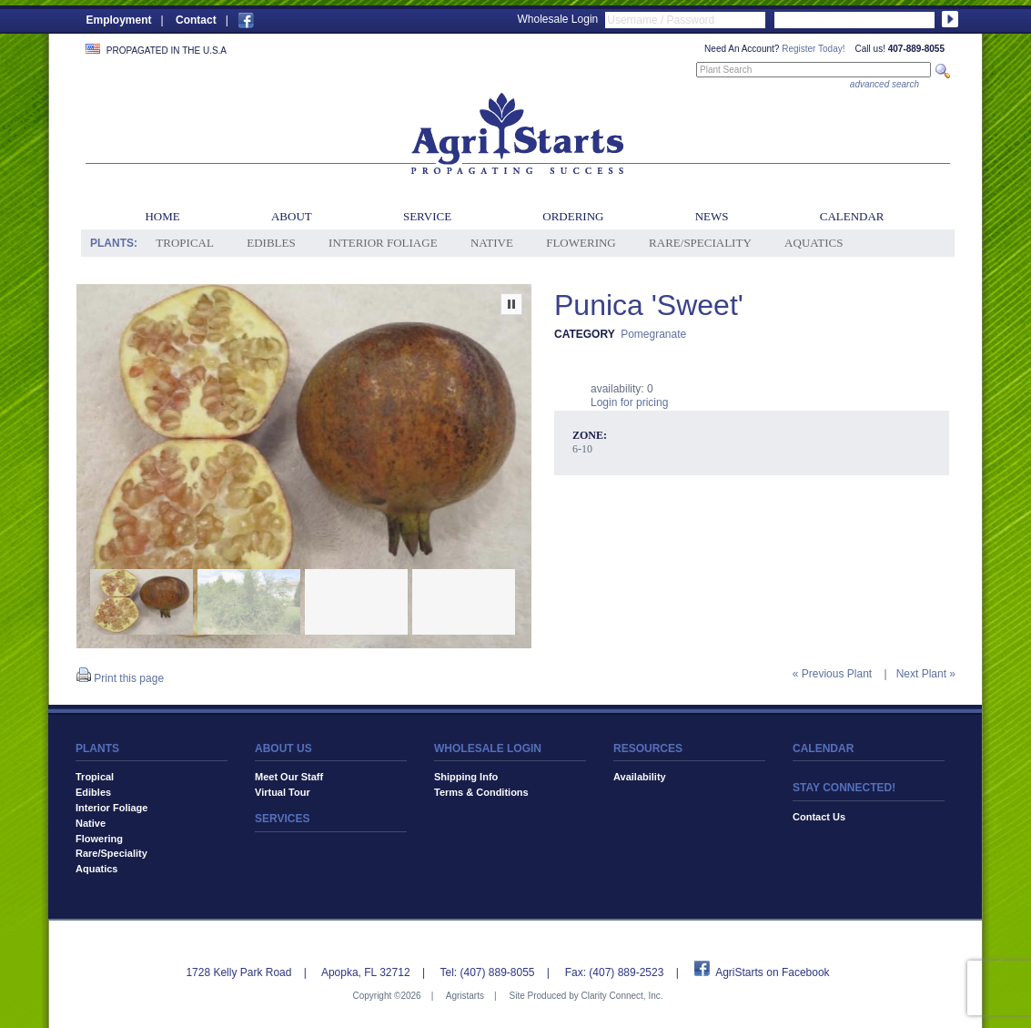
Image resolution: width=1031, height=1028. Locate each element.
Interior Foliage (383, 242)
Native (491, 242)
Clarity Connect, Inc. (621, 996)
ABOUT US (283, 748)
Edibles (271, 242)
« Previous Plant (832, 673)
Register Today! (813, 49)
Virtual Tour (282, 792)
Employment (119, 20)
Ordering (572, 216)
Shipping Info (466, 776)
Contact (196, 20)
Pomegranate (653, 334)
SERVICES (282, 818)
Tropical (185, 242)
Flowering (581, 242)
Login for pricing (629, 402)
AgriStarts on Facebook (772, 972)
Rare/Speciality (700, 242)
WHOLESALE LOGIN (487, 748)
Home (162, 216)
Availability (639, 776)
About (291, 216)
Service (427, 216)
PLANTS (97, 748)
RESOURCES (647, 748)
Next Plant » (925, 673)
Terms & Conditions (481, 792)
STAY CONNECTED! (844, 787)
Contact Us (819, 816)
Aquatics (813, 242)
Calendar (852, 216)
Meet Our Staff (289, 776)
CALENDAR (823, 748)
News (712, 216)
